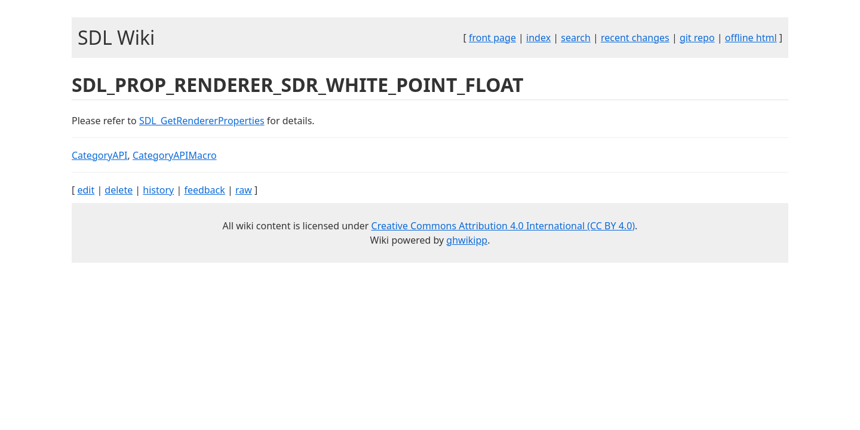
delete (119, 189)
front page (492, 37)
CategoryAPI (100, 155)
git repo (697, 37)
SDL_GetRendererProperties (202, 120)
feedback (204, 189)
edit (85, 189)
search (576, 37)
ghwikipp (466, 240)
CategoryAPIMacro (175, 155)
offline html (751, 37)
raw (243, 189)
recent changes (635, 37)
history (158, 189)
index (538, 37)
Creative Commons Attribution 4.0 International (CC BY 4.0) (503, 225)
